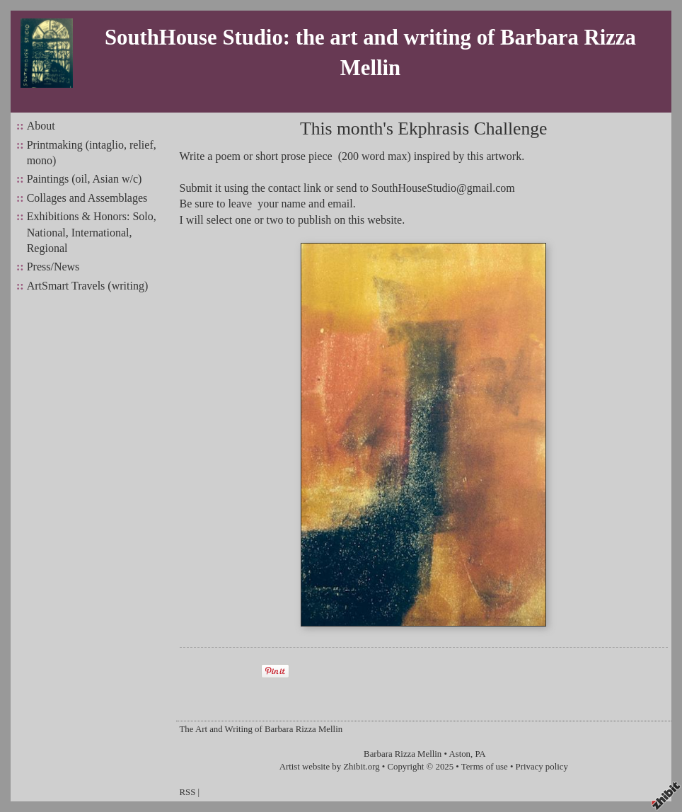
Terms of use (484, 767)
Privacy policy (542, 767)
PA (480, 754)
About (41, 126)
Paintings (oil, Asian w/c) (84, 179)
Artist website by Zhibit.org (329, 767)
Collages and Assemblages (87, 198)
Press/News (53, 267)
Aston (459, 754)
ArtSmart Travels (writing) (88, 286)
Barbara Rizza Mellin (402, 754)
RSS (188, 792)
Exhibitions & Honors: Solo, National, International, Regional (91, 232)
